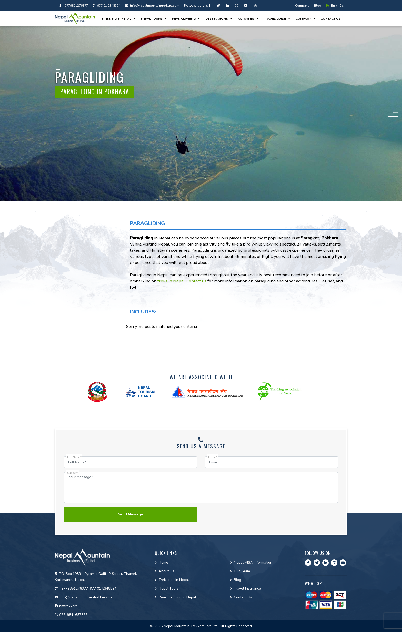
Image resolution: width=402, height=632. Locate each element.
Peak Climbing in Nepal (177, 597)
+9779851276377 (73, 6)
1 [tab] (395, 113)
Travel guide (277, 19)
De (341, 6)
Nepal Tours (154, 19)
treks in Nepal (171, 281)
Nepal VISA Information (253, 562)
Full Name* (74, 457)
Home (163, 562)
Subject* (72, 473)
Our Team (242, 571)
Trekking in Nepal (119, 19)
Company (302, 6)
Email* (212, 457)
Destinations (219, 19)
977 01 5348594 (106, 6)
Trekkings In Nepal (174, 580)
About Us (166, 571)
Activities (248, 19)
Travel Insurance (247, 588)
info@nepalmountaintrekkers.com (152, 6)
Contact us (330, 19)
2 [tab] (395, 116)
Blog (317, 6)
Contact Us (243, 597)
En (330, 6)
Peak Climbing (186, 19)
